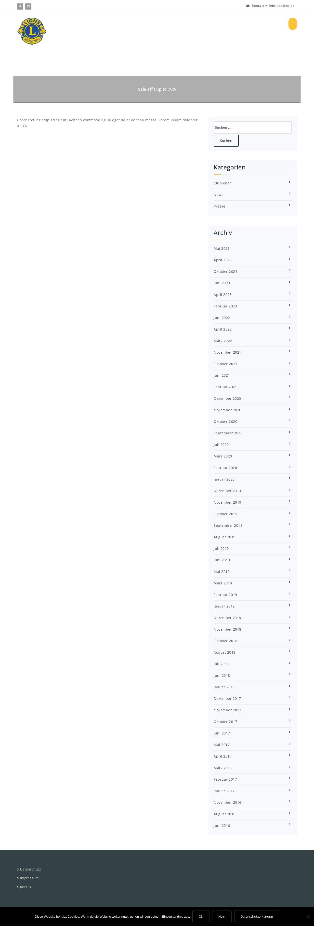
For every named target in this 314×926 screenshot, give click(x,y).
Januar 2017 (224, 790)
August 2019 (225, 537)
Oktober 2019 (225, 513)
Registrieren (269, 23)
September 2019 (228, 525)
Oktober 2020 (225, 421)
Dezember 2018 (227, 617)
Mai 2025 (222, 248)
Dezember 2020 (227, 398)
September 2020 (228, 433)
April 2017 (223, 756)
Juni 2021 (222, 375)
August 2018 (225, 652)
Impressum (29, 878)
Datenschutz (30, 869)
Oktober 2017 (225, 721)
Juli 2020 (221, 444)
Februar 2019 (225, 594)
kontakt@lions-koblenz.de (270, 5)
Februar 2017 (225, 779)
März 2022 (223, 340)
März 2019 (223, 583)
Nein (221, 916)
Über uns (124, 23)
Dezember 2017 (227, 698)
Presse (219, 206)
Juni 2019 (222, 560)
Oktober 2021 (225, 363)
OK (201, 916)
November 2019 (227, 502)
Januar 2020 (224, 479)
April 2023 (223, 294)
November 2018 (227, 629)
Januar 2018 (224, 687)
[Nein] (307, 916)
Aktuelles (177, 23)
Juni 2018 (222, 675)
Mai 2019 (222, 571)
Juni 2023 (222, 283)
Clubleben (223, 183)
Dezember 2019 (227, 490)
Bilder (227, 23)
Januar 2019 (224, 606)
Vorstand (205, 23)
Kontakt (26, 887)
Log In (245, 23)
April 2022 (223, 329)
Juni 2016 (222, 825)
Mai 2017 (222, 744)
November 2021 (227, 352)
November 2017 (227, 710)
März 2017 (223, 767)
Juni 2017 (222, 733)
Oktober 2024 (225, 271)
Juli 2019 (221, 548)
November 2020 (227, 410)
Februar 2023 (225, 306)
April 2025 (223, 260)
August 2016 (225, 814)
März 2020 (223, 456)
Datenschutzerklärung (256, 916)
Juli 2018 (221, 664)
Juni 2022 (222, 317)
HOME (100, 23)
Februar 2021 (225, 387)
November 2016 (227, 802)
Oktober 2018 (225, 640)
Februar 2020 (225, 467)
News (218, 194)
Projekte (150, 23)
